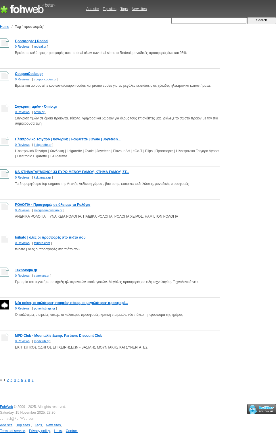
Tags (124, 9)
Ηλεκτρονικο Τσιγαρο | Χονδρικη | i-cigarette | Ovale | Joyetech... (68, 139)
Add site (92, 9)
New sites (139, 9)
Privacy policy (39, 431)
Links (58, 431)
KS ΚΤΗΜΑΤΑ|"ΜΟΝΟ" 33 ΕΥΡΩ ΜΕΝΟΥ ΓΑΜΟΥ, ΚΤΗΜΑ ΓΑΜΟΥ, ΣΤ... (72, 172)
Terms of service (12, 431)
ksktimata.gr (42, 177)
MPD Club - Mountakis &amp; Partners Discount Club (58, 336)
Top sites (109, 9)
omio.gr (39, 112)
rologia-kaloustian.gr (48, 210)
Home (4, 27)
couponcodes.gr (45, 79)
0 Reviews (22, 46)
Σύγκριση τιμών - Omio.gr (36, 107)
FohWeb (6, 407)
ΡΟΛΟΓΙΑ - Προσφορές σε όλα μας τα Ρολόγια (52, 205)
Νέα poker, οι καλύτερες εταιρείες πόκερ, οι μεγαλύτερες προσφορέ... (71, 303)
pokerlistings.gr (44, 308)
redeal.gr (40, 46)
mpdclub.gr (41, 341)
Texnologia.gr (26, 270)
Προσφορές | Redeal (31, 41)
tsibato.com (42, 243)
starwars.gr (41, 275)
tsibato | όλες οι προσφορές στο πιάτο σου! (51, 237)
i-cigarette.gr (42, 144)
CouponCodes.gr (29, 74)
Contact (72, 431)
